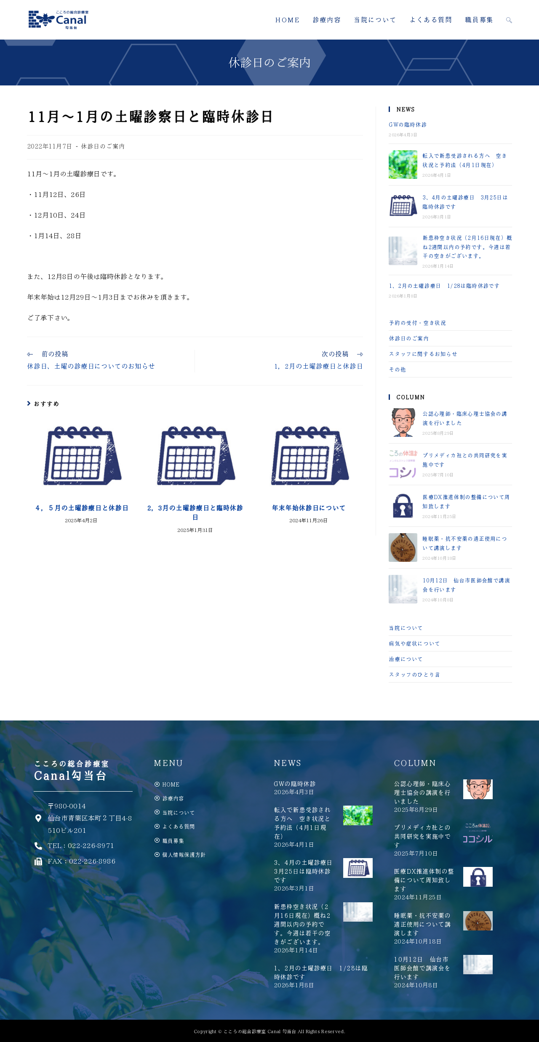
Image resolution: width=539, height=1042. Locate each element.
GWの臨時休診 (408, 124)
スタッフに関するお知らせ (423, 353)
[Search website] (509, 19)
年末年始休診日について (309, 508)
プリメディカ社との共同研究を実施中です (422, 836)
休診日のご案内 (103, 146)
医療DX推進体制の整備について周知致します (424, 880)
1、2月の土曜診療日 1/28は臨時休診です (444, 285)
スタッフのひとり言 (414, 674)
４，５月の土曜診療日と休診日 (81, 508)
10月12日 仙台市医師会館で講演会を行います (422, 968)
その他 (397, 369)
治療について (406, 659)
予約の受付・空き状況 (417, 322)
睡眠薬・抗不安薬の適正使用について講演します (422, 924)
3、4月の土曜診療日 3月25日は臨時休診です (306, 871)
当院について (406, 627)
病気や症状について (414, 643)
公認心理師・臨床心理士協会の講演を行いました (422, 792)
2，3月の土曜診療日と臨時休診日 (195, 513)
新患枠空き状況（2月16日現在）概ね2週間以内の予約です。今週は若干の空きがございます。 (467, 247)
